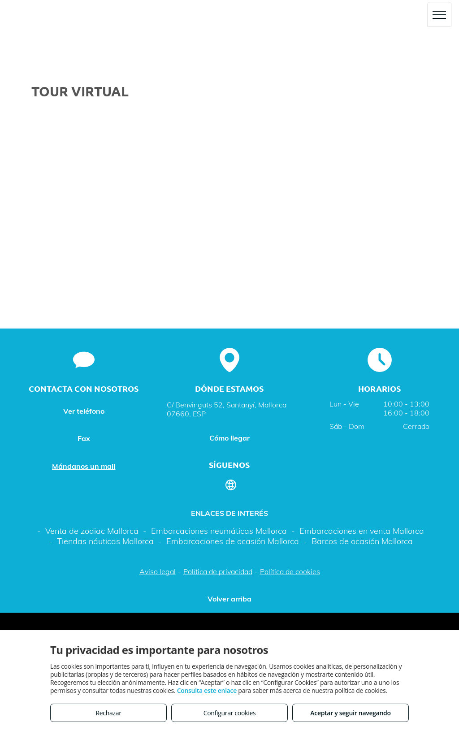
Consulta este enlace (207, 690)
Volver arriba (229, 598)
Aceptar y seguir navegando (350, 713)
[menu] (439, 14)
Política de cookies (290, 571)
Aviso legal (157, 571)
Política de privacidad (217, 571)
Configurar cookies (230, 713)
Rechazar (108, 713)
